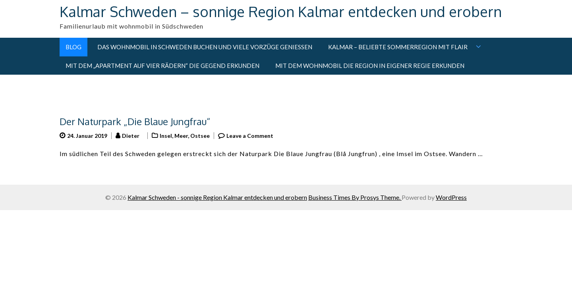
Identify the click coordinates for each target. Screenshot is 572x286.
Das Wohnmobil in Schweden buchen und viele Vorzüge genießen (204, 46)
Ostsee (200, 135)
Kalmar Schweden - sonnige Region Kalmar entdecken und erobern (217, 197)
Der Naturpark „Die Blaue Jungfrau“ (135, 121)
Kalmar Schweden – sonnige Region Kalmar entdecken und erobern (281, 11)
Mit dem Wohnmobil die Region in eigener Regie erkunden (369, 65)
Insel (166, 135)
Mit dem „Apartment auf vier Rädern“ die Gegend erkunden (162, 65)
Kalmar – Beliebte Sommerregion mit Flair (398, 46)
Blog (73, 46)
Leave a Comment (249, 135)
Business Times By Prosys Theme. (355, 197)
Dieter (130, 135)
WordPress (451, 197)
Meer (181, 135)
